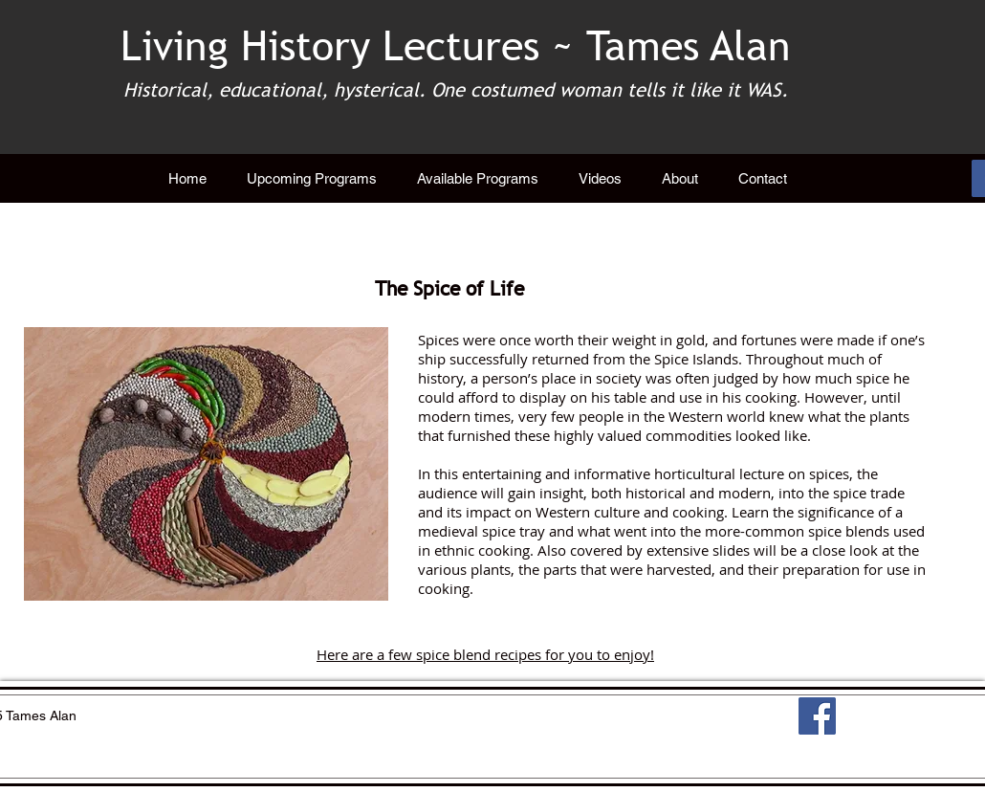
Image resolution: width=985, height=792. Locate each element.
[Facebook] (817, 716)
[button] (477, 179)
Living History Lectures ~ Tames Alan (455, 46)
